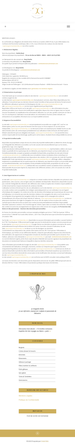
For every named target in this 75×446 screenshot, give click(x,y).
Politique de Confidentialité (29, 400)
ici (50, 331)
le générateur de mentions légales (41, 88)
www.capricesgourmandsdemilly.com (52, 198)
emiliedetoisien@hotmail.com (48, 63)
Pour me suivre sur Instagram (37, 416)
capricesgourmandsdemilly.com (12, 46)
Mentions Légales (25, 396)
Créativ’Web (45, 441)
